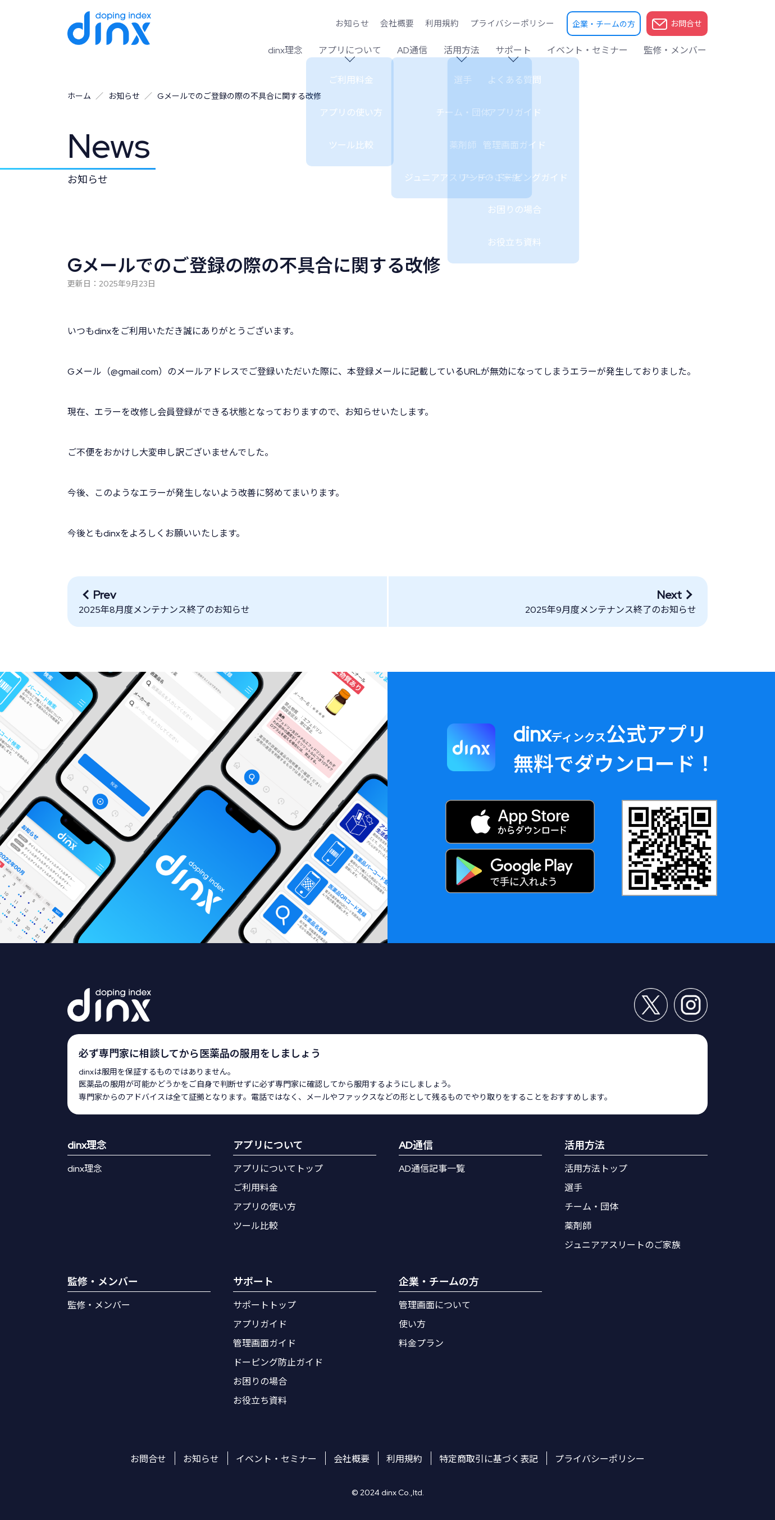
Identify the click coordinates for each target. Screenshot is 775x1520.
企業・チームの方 (603, 24)
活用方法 (469, 50)
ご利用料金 (255, 1188)
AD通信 (423, 50)
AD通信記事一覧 (432, 1169)
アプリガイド (260, 1324)
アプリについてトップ (278, 1169)
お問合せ (677, 24)
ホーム (79, 96)
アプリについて (362, 50)
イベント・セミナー (590, 50)
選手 (573, 1188)
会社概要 (411, 23)
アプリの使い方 (264, 1207)
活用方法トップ (595, 1169)
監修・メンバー (676, 50)
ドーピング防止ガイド (278, 1362)
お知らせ (371, 23)
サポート (519, 50)
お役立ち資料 (260, 1401)
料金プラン (421, 1343)
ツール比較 (255, 1226)
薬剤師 (577, 1226)
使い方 (412, 1324)
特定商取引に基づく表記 (488, 1459)
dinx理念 (300, 50)
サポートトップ (264, 1305)
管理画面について (435, 1305)
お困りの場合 (260, 1381)
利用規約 (452, 23)
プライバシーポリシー (516, 23)
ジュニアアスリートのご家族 (622, 1245)
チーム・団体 (591, 1207)
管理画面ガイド (264, 1343)
